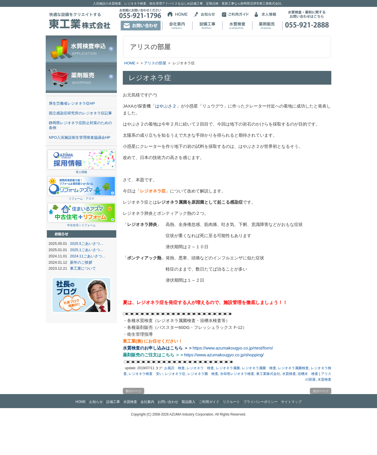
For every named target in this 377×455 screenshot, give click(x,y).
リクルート (231, 402)
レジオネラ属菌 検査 (259, 368)
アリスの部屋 (155, 63)
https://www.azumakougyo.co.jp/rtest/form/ (232, 347)
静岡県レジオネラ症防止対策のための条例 (80, 125)
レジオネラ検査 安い (146, 374)
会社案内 (147, 402)
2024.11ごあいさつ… (88, 256)
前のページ (133, 391)
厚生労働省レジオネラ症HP (72, 103)
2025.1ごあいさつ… (87, 250)
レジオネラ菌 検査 (202, 374)
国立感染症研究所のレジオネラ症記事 (80, 113)
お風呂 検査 (174, 368)
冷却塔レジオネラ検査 (237, 374)
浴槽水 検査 (308, 374)
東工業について (83, 268)
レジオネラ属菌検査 (293, 368)
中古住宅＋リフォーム (82, 223)
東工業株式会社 (268, 374)
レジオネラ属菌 (228, 368)
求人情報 (82, 170)
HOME (129, 63)
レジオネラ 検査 (200, 368)
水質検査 (289, 374)
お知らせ (96, 402)
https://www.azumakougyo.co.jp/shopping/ (224, 354)
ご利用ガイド (209, 402)
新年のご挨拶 (81, 262)
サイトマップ (291, 402)
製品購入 (188, 402)
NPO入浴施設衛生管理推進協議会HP (79, 137)
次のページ (320, 391)
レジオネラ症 (175, 374)
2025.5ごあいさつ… (87, 243)
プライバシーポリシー (260, 402)
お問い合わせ (168, 402)
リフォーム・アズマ (82, 197)
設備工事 (113, 402)
